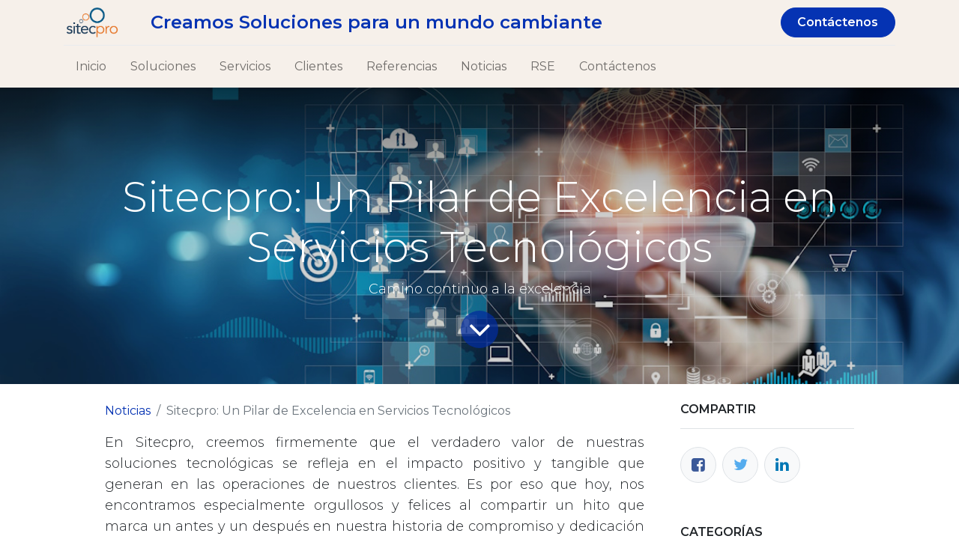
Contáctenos (837, 22)
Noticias (128, 411)
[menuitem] (91, 67)
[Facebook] (698, 465)
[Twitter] (740, 465)
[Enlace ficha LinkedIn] (782, 465)
